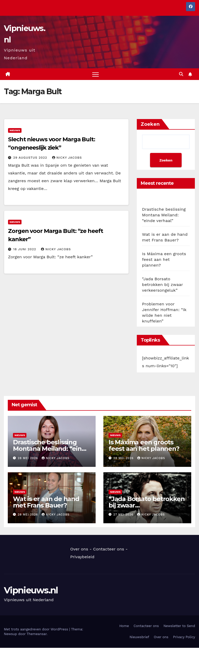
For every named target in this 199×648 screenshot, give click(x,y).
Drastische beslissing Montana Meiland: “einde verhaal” (164, 215)
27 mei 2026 (123, 515)
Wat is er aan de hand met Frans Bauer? (46, 502)
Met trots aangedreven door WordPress (36, 629)
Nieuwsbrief (139, 637)
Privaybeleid (82, 557)
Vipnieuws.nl (31, 590)
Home (124, 626)
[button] (181, 74)
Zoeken (150, 124)
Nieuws (15, 130)
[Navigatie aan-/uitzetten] (95, 74)
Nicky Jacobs (67, 157)
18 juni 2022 (25, 249)
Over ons (79, 549)
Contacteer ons (108, 549)
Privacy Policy (184, 637)
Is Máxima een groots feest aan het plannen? (164, 260)
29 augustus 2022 (30, 157)
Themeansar (37, 634)
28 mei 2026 (28, 458)
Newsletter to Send (179, 626)
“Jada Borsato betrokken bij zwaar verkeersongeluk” (162, 285)
